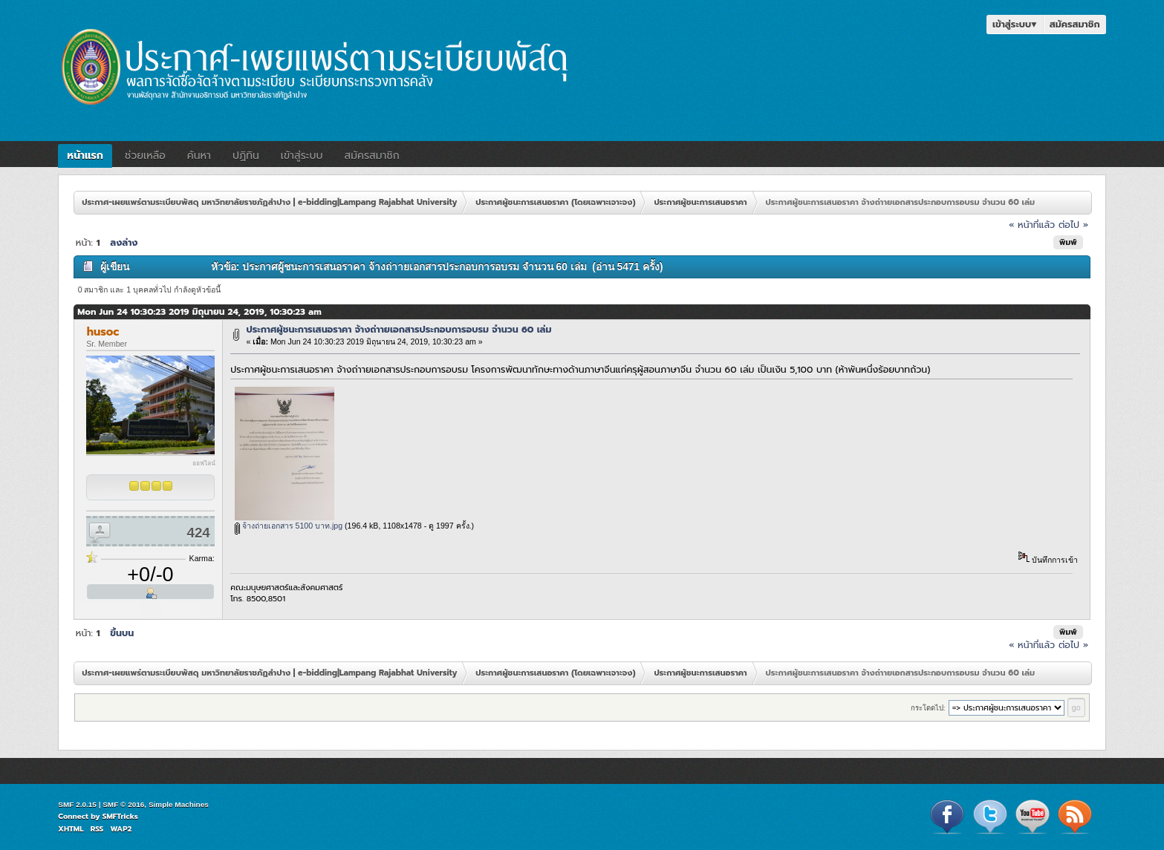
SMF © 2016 (123, 804)
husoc (103, 332)
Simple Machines (179, 804)
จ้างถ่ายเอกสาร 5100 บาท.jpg (288, 525)
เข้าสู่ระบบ (1014, 24)
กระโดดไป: (928, 708)
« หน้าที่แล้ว (1032, 225)
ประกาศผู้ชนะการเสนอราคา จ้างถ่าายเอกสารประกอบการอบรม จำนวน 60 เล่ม (399, 329)
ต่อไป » (1073, 225)
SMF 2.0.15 (77, 804)
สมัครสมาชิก (1075, 24)
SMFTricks (120, 816)
